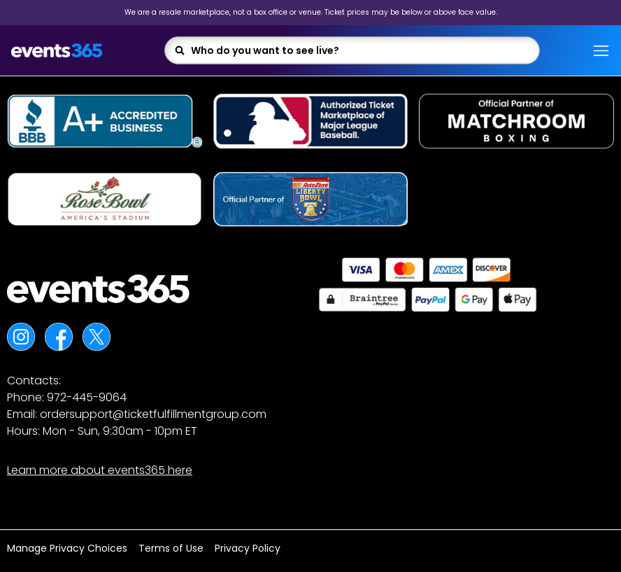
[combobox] (360, 50)
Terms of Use (171, 548)
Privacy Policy (247, 548)
